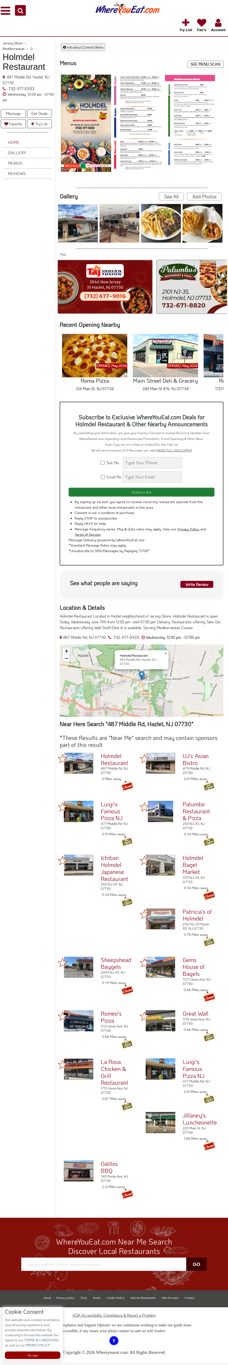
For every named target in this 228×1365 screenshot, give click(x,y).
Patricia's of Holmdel (197, 918)
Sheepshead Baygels (116, 966)
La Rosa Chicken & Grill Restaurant (114, 1075)
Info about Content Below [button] (83, 47)
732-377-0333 (20, 88)
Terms (96, 1300)
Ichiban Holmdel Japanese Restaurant (114, 871)
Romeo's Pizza (111, 1020)
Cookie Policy (115, 1300)
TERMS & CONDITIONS (41, 1340)
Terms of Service (87, 537)
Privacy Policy (188, 531)
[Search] (152, 463)
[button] (20, 10)
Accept (33, 1355)
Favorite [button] (13, 123)
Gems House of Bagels (194, 969)
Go (196, 1267)
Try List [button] (39, 123)
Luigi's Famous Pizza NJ (111, 814)
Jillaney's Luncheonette (200, 1121)
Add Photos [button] (204, 196)
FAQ (84, 1300)
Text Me (111, 462)
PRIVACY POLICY (37, 1345)
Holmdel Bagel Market (193, 867)
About (47, 1300)
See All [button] (171, 196)
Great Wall (195, 1016)
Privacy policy (66, 1300)
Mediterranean (15, 48)
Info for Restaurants (143, 1300)
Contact (189, 1300)
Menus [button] (15, 163)
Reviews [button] (17, 173)
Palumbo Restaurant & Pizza (196, 814)
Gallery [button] (17, 152)
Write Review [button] (194, 586)
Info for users (170, 1300)
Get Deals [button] (39, 113)
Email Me (111, 476)
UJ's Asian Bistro (196, 762)
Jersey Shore (14, 43)
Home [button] (14, 142)
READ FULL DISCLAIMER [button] (174, 450)
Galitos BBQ (109, 1170)
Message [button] (13, 113)
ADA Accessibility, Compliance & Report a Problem (114, 1318)
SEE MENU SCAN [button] (205, 64)
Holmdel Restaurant (114, 762)
